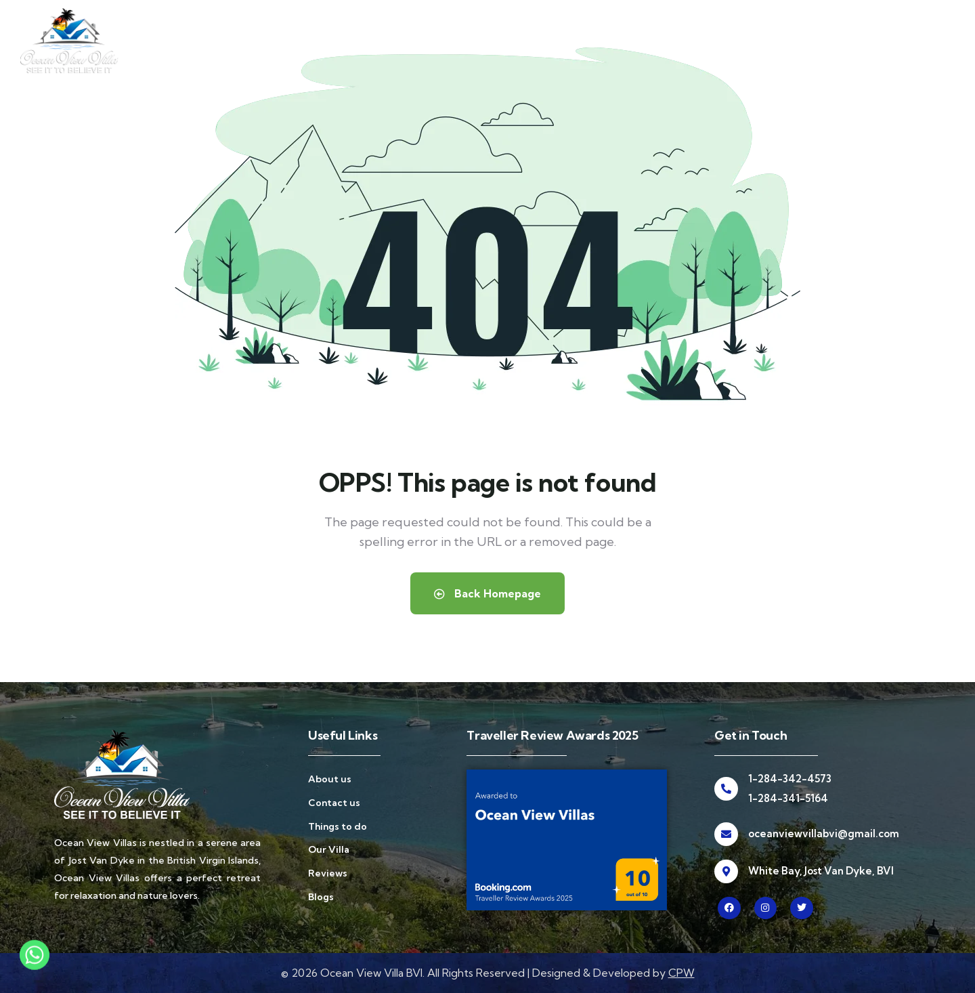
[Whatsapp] (34, 961)
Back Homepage (487, 593)
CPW (681, 972)
